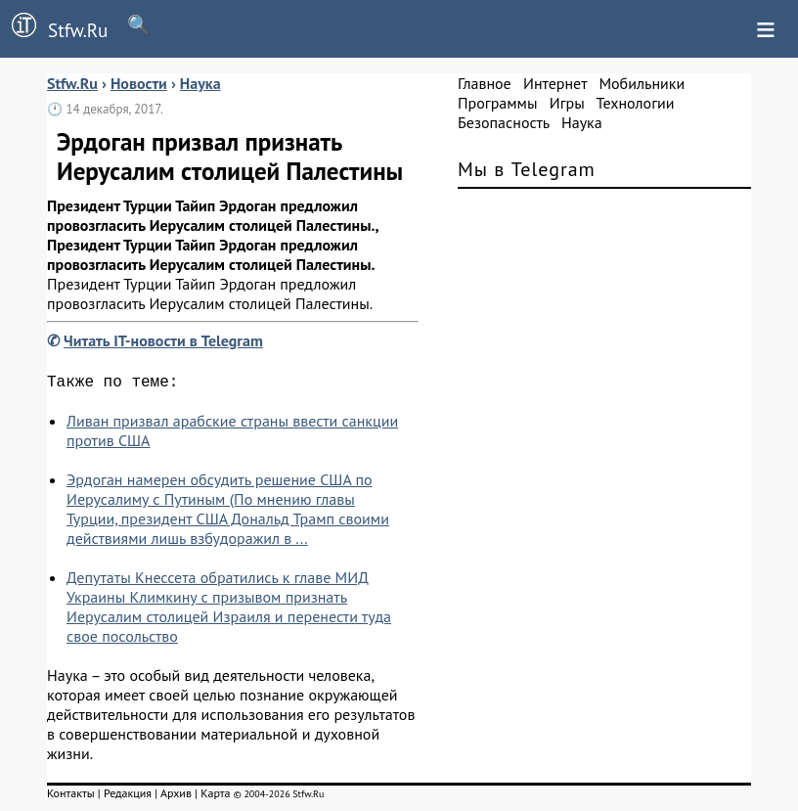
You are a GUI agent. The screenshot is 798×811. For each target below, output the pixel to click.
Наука (581, 122)
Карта (215, 796)
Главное (484, 83)
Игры (567, 103)
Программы (497, 103)
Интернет (555, 83)
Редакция (128, 796)
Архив (176, 796)
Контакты (71, 796)
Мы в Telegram (527, 169)
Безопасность (504, 122)
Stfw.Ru (54, 27)
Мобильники (641, 83)
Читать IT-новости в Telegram (163, 340)
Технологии (636, 103)
